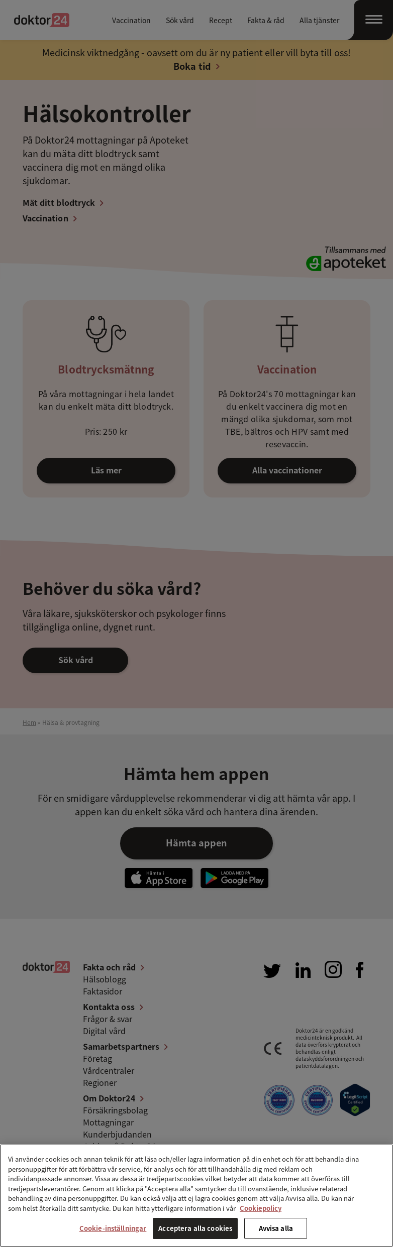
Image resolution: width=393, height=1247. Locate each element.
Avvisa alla (276, 1228)
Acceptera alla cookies (195, 1228)
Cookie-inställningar (113, 1228)
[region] (196, 1195)
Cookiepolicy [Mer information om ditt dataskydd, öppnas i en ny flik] (260, 1208)
